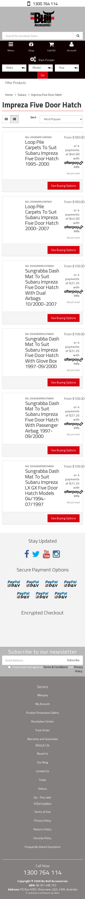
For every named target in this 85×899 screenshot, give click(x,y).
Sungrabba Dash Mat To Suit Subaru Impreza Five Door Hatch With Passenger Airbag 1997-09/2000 (42, 419)
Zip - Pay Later (42, 797)
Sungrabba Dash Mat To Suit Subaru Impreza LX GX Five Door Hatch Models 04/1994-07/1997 (42, 487)
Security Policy (42, 838)
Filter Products (15, 83)
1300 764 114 (45, 3)
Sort (33, 117)
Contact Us (42, 771)
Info (77, 167)
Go (42, 75)
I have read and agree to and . (45, 669)
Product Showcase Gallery (42, 712)
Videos (42, 788)
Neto (56, 893)
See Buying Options (63, 185)
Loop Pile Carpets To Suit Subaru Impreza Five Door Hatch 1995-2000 (42, 153)
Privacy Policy (78, 669)
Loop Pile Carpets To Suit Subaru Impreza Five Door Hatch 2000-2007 (42, 217)
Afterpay (42, 695)
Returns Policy (42, 829)
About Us (42, 753)
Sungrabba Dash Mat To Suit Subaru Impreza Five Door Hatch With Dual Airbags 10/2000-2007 (42, 287)
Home (9, 94)
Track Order (42, 730)
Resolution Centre (42, 721)
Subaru (22, 94)
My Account (42, 704)
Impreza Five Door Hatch (46, 94)
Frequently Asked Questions (43, 847)
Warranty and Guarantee (42, 739)
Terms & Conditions (55, 667)
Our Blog (42, 762)
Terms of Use (42, 811)
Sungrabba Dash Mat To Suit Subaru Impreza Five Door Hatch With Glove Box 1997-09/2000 (42, 352)
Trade (42, 780)
